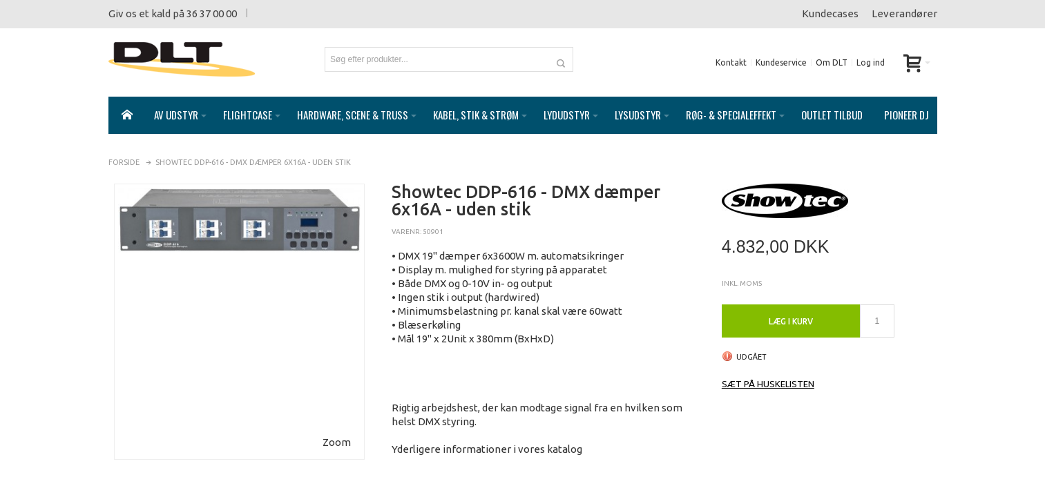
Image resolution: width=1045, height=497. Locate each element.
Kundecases (830, 13)
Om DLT (831, 62)
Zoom (337, 428)
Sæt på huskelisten (768, 370)
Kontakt (731, 62)
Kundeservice (781, 62)
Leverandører (904, 13)
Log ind (870, 62)
